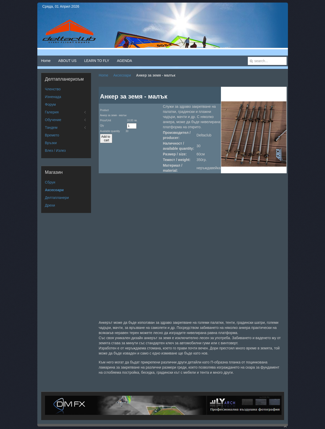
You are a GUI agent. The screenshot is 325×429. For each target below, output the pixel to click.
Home (103, 75)
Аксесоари (122, 75)
